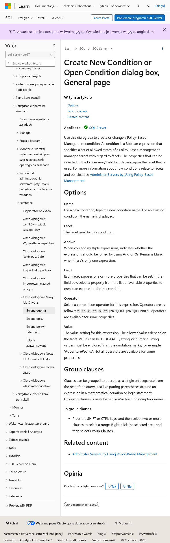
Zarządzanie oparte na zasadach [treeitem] (34, 122)
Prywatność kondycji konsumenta (26, 540)
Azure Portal (102, 18)
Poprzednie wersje (80, 534)
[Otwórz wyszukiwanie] (148, 6)
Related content (78, 117)
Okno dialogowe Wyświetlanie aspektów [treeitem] (38, 240)
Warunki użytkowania (71, 540)
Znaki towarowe (102, 540)
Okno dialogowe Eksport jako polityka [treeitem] (37, 267)
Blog (100, 534)
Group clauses (77, 111)
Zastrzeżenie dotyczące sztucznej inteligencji (33, 534)
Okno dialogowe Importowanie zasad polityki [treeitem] (36, 283)
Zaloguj (160, 6)
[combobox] (30, 54)
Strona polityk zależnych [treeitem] (35, 329)
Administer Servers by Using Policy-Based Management (114, 454)
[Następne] (138, 6)
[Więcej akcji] (162, 48)
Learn (68, 48)
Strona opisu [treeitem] (35, 318)
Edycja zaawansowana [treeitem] (36, 343)
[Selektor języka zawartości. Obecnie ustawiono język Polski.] (12, 523)
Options (73, 105)
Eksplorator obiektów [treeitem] (37, 211)
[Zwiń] (54, 45)
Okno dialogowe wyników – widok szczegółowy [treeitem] (34, 224)
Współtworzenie (123, 534)
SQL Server (100, 48)
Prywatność (147, 534)
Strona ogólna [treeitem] (36, 310)
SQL (82, 48)
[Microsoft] (8, 6)
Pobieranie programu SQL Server (139, 18)
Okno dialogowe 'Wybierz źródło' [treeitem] (34, 254)
